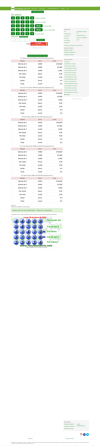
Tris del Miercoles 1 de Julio (70, 77)
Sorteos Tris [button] (34, 8)
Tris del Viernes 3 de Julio (70, 72)
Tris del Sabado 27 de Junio (70, 85)
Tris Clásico (66, 42)
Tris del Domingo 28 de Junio (70, 83)
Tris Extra (66, 38)
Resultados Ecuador (68, 428)
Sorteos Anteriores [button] (38, 12)
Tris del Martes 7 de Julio (70, 63)
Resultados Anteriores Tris (53, 8)
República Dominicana (69, 426)
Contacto (63, 8)
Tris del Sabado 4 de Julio (70, 70)
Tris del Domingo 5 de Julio (70, 68)
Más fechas (67, 94)
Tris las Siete (67, 40)
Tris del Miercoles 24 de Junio (71, 92)
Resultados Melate (68, 50)
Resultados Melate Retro (69, 52)
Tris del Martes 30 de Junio (70, 79)
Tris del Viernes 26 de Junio (70, 87)
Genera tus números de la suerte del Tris (73, 45)
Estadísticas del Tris (81, 35)
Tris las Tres (67, 36)
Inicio (68, 8)
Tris (65, 31)
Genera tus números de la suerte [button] (38, 55)
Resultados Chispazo (69, 54)
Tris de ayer (67, 61)
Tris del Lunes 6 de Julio (69, 66)
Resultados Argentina (69, 424)
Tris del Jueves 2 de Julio (70, 74)
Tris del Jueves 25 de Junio (70, 90)
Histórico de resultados (82, 37)
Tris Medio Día (67, 33)
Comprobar (41, 40)
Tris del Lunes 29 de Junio (70, 81)
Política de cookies (70, 438)
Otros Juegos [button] (42, 8)
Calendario (30, 438)
